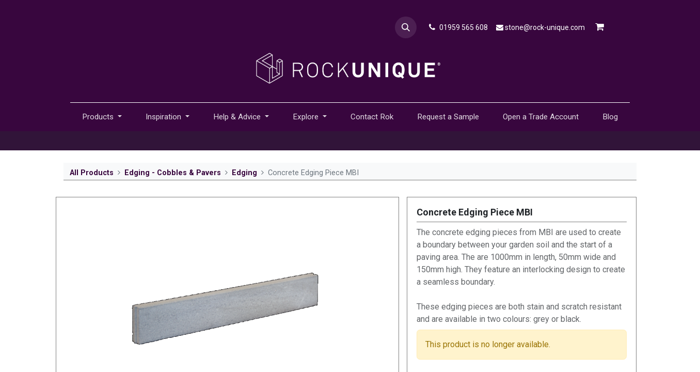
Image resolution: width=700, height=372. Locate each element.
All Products (92, 172)
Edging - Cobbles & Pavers (172, 172)
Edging (244, 172)
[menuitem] (371, 117)
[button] (406, 27)
